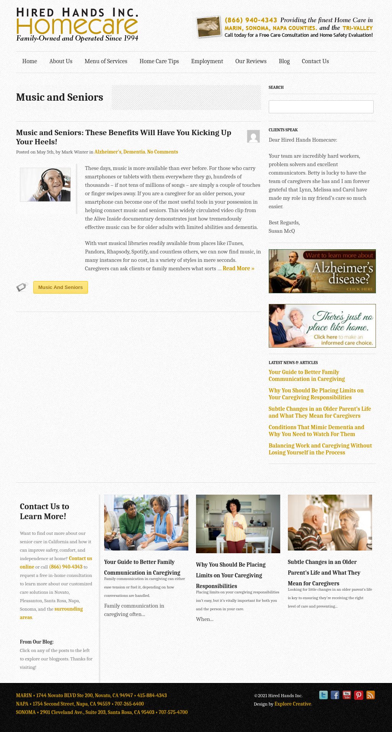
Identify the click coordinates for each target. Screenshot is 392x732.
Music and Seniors (60, 287)
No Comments (162, 152)
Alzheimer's (108, 152)
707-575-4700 (173, 712)
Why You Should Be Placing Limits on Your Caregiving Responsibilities (316, 394)
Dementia (134, 152)
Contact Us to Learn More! (44, 511)
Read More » (239, 268)
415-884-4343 (152, 695)
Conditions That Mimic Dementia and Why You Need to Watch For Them (316, 431)
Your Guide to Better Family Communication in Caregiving (307, 375)
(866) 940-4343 (65, 567)
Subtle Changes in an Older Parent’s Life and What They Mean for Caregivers (320, 412)
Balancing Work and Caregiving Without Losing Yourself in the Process (320, 449)
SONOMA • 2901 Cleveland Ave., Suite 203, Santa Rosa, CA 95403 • (87, 712)
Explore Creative (292, 704)
